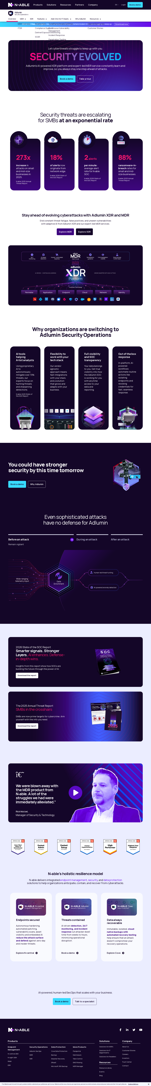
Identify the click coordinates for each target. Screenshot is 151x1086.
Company (93, 4)
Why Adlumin (80, 19)
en (117, 5)
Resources (65, 4)
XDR (31, 19)
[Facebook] (120, 1027)
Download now (121, 24)
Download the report (27, 675)
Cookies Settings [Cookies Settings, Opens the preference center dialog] (133, 1084)
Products (37, 4)
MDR (23, 19)
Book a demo (135, 5)
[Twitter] (134, 1027)
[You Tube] (140, 1027)
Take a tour (85, 78)
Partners (79, 4)
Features (42, 19)
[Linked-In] (127, 1027)
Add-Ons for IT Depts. (61, 19)
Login (123, 5)
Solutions (51, 4)
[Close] (148, 1084)
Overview (12, 19)
